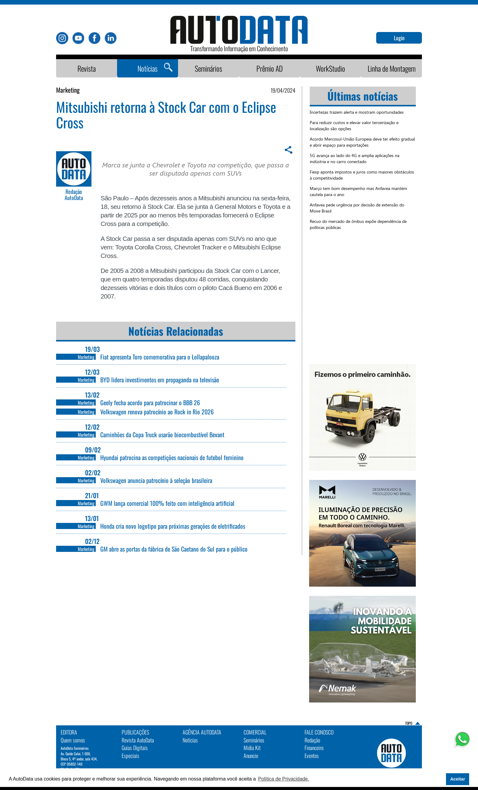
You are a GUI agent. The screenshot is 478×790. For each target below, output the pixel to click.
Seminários (208, 68)
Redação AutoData (74, 195)
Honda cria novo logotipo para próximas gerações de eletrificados (172, 526)
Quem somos (73, 740)
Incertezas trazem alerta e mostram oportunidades (357, 112)
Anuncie (251, 756)
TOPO (408, 723)
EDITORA (69, 732)
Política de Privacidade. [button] (283, 778)
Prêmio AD (269, 68)
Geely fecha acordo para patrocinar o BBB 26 (150, 402)
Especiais (130, 756)
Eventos (312, 756)
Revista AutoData (138, 740)
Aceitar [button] (457, 779)
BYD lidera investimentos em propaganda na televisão (159, 379)
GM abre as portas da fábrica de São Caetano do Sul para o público (174, 548)
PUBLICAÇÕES (135, 732)
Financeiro (314, 748)
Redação (312, 740)
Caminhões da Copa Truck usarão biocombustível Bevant (162, 434)
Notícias (147, 68)
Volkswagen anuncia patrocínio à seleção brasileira (156, 480)
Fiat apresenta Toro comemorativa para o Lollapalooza (159, 356)
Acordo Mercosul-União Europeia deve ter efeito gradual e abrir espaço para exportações (362, 142)
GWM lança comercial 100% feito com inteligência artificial (167, 503)
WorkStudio (330, 68)
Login (399, 38)
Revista (86, 68)
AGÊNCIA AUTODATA (202, 732)
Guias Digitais (135, 748)
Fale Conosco (319, 732)
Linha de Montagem (392, 68)
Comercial (255, 732)
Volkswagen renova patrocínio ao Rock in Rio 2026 (157, 411)
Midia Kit (252, 748)
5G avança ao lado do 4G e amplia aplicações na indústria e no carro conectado (354, 158)
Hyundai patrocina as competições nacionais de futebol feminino (172, 457)
